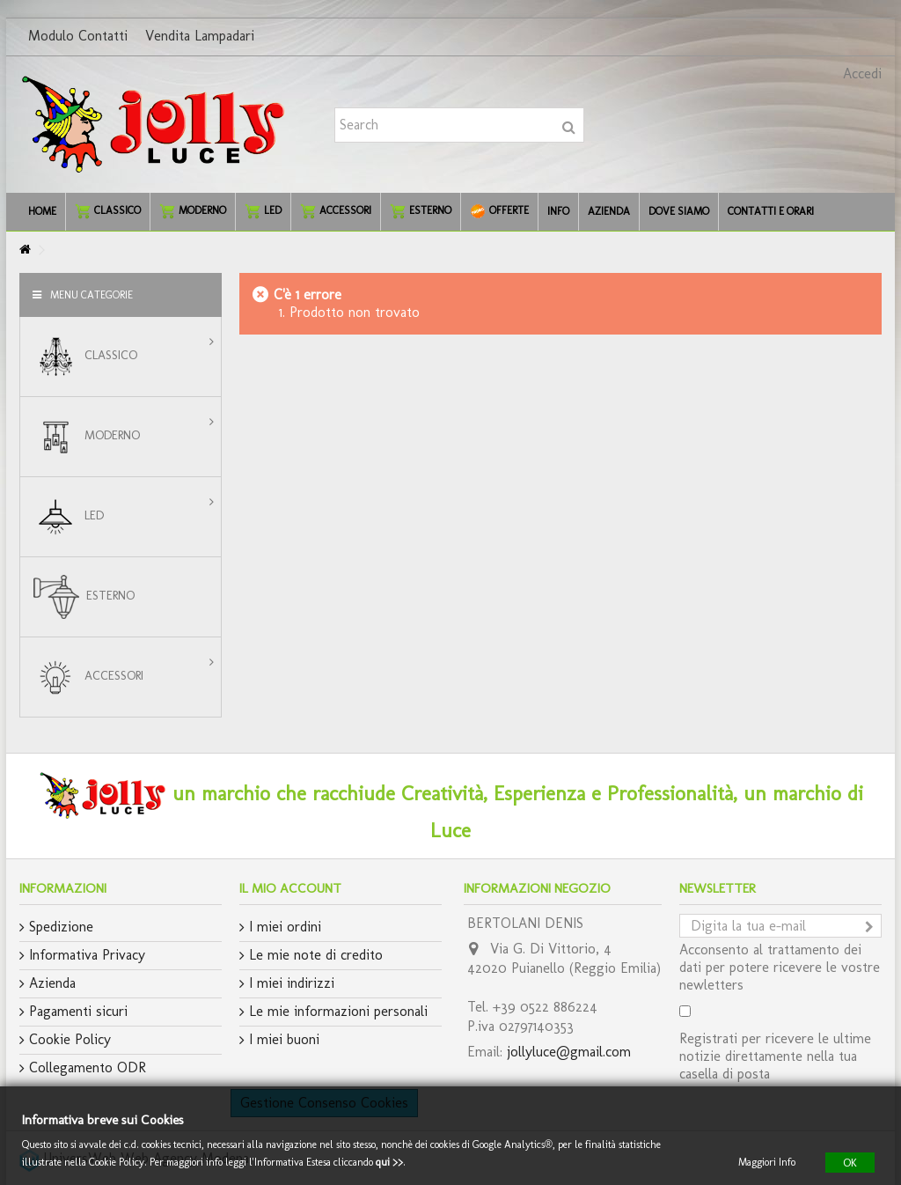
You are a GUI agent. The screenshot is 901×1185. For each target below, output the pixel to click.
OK (850, 1161)
